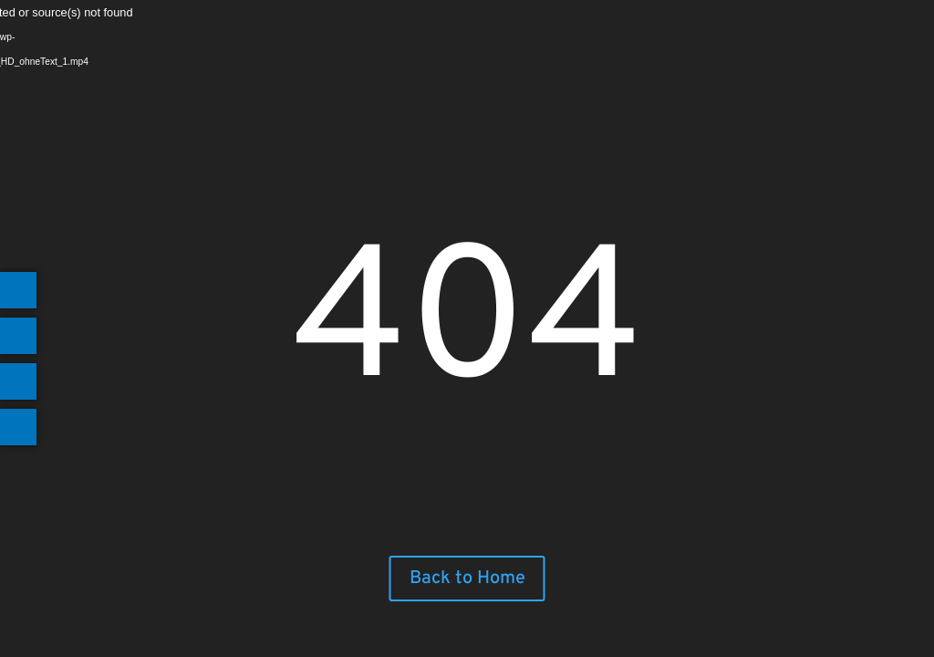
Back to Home (467, 578)
